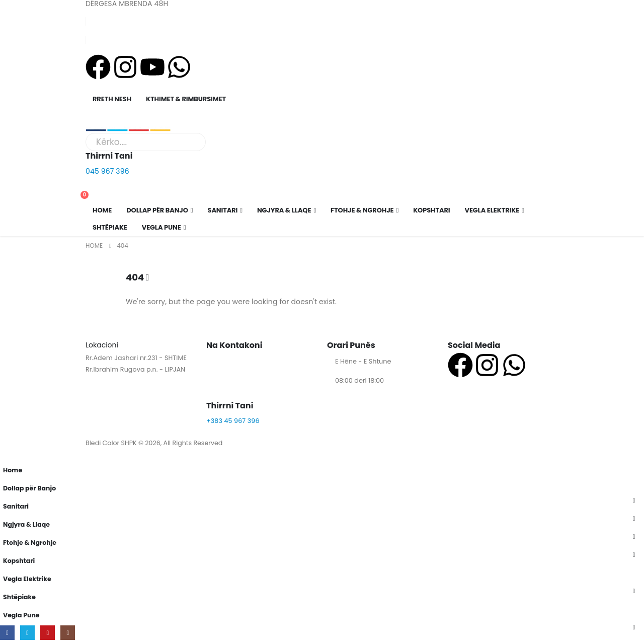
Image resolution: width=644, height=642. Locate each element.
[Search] (196, 142)
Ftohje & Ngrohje (362, 210)
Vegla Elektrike (492, 210)
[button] (6, 454)
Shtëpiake (110, 227)
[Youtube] (48, 632)
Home (102, 210)
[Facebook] (7, 632)
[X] (27, 632)
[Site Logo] (128, 125)
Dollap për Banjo (157, 210)
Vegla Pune (161, 227)
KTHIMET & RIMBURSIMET (186, 99)
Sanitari (223, 210)
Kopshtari (431, 210)
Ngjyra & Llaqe (284, 210)
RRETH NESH (112, 99)
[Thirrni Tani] (322, 163)
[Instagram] (68, 632)
